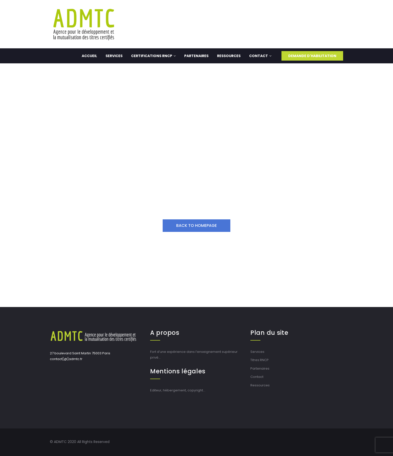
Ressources (229, 55)
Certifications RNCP (153, 55)
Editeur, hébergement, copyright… (177, 390)
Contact (260, 55)
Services (114, 55)
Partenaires (196, 55)
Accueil (89, 55)
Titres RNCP (259, 360)
